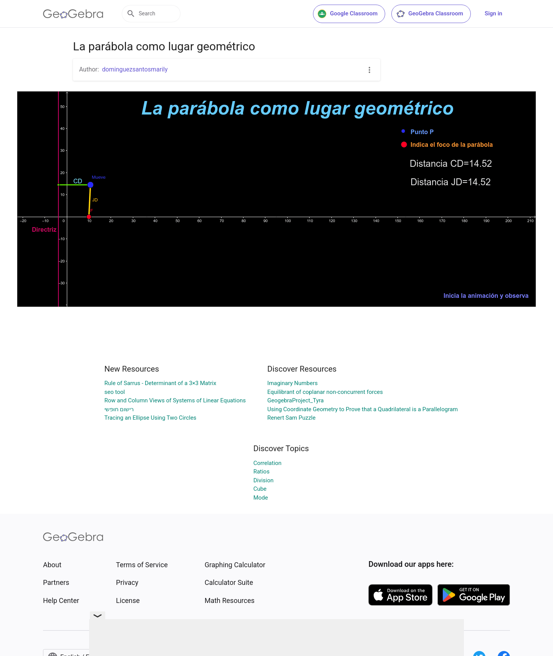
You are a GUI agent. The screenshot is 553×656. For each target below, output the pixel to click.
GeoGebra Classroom (429, 13)
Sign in (493, 13)
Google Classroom (347, 13)
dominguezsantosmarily (135, 69)
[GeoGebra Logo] (73, 13)
